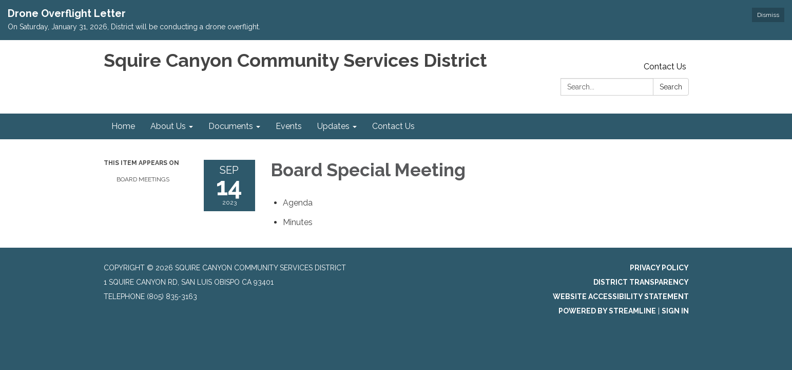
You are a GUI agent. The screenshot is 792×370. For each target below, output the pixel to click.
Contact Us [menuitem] (393, 126)
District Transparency (641, 282)
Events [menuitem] (289, 126)
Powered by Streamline (607, 311)
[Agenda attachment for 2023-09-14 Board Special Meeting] (298, 203)
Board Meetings (143, 179)
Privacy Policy (659, 268)
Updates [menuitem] (333, 126)
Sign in (675, 311)
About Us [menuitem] (168, 126)
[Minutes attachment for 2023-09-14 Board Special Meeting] (298, 222)
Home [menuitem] (123, 126)
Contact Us (665, 66)
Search (671, 87)
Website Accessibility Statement (621, 296)
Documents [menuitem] (230, 126)
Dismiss (768, 14)
